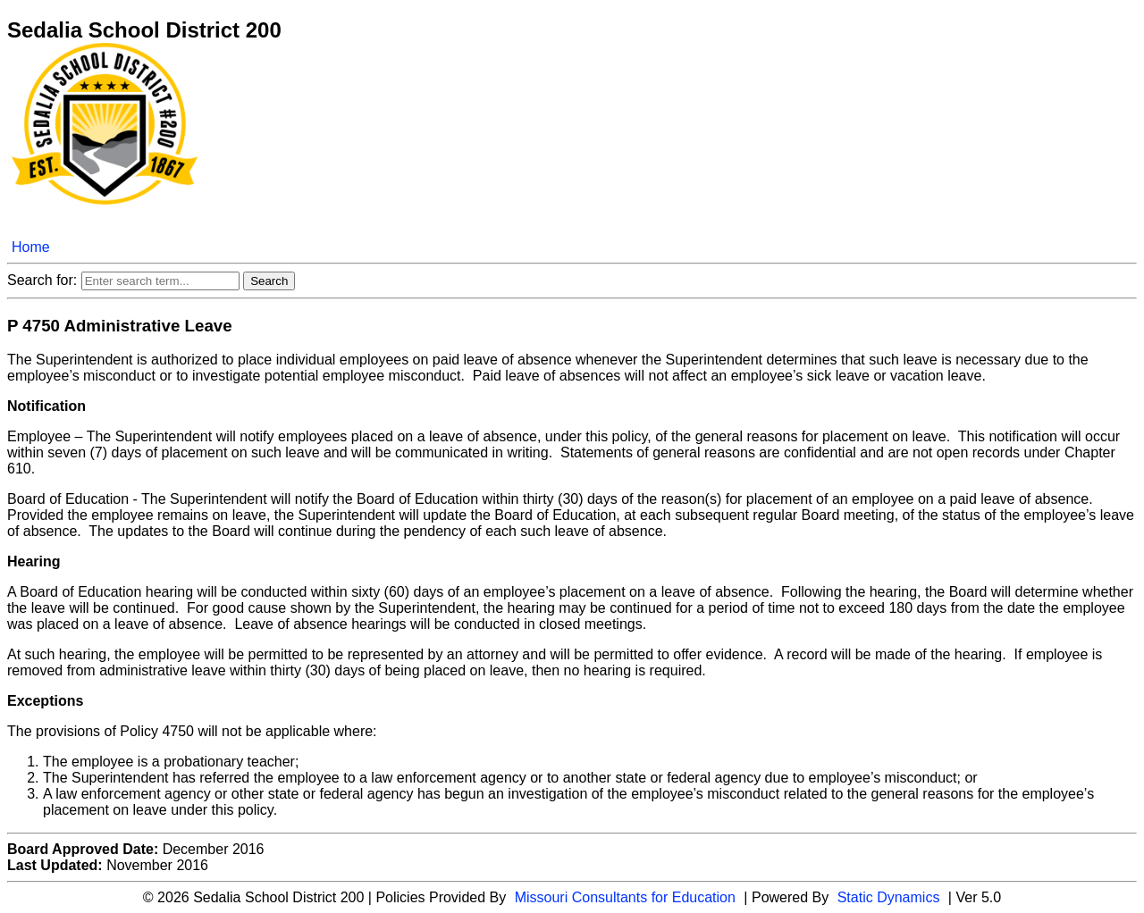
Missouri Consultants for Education (625, 897)
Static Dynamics (888, 897)
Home (31, 247)
